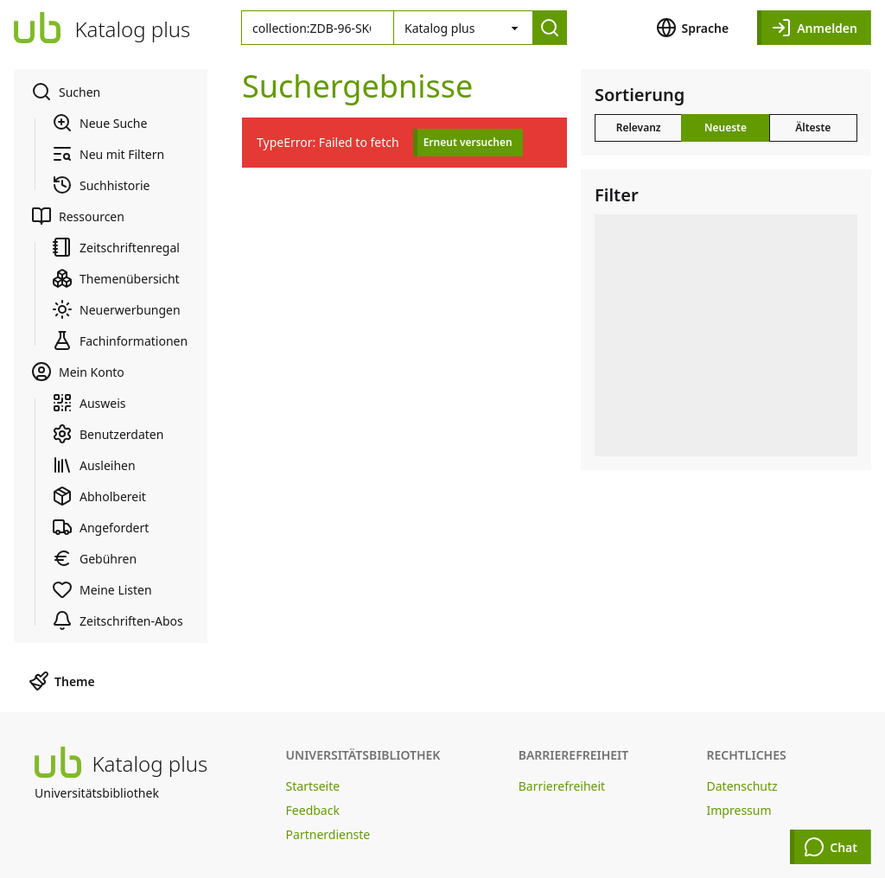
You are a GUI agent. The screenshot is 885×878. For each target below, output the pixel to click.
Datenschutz (742, 786)
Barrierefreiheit (562, 786)
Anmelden (814, 27)
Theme (62, 681)
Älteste (813, 127)
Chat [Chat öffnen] (830, 847)
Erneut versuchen (468, 142)
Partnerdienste (328, 834)
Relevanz (638, 127)
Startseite (313, 786)
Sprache (692, 27)
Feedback (313, 810)
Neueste (725, 127)
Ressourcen (77, 216)
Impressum (739, 810)
